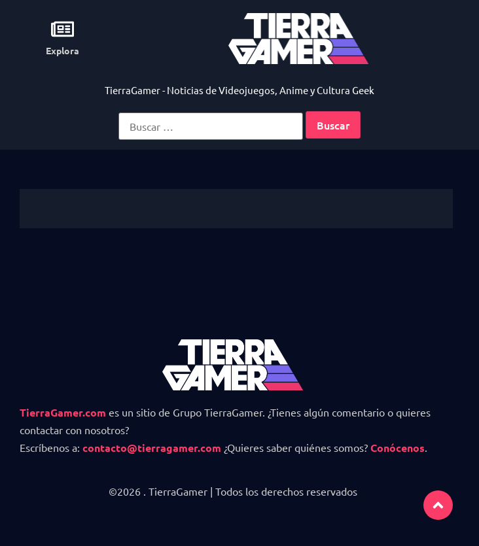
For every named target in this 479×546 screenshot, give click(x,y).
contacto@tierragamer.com (151, 447)
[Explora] (62, 29)
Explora (62, 50)
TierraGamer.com (63, 412)
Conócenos (397, 447)
